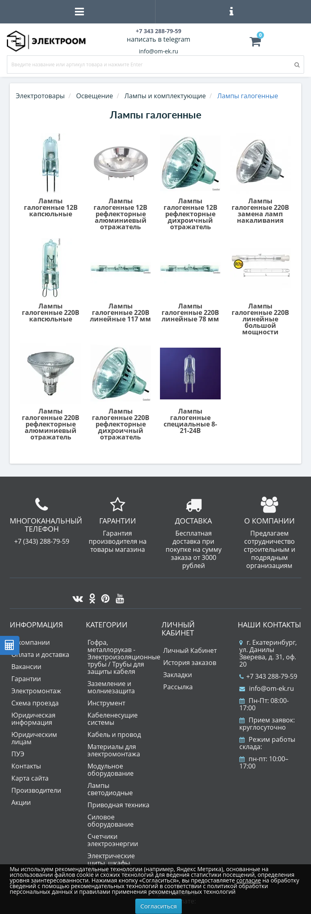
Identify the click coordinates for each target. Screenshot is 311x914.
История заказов (189, 662)
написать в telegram (158, 39)
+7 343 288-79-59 (268, 676)
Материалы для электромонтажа (113, 750)
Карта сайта (30, 778)
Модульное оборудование (110, 770)
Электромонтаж (36, 690)
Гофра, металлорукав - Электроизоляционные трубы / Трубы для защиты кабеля (123, 657)
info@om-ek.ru (158, 51)
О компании (30, 642)
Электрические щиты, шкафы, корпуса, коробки (115, 863)
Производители (36, 790)
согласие (248, 880)
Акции (21, 802)
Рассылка (178, 686)
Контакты (26, 766)
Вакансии (26, 666)
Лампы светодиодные (110, 789)
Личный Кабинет (190, 650)
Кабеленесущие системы (112, 719)
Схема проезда (35, 703)
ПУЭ (17, 753)
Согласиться (159, 906)
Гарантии (26, 678)
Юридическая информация (33, 719)
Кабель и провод (114, 734)
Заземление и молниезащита (111, 687)
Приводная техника (118, 804)
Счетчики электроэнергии (112, 840)
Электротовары (40, 95)
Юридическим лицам (34, 738)
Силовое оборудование (110, 821)
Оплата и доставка (40, 654)
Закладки (177, 674)
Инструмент (106, 703)
